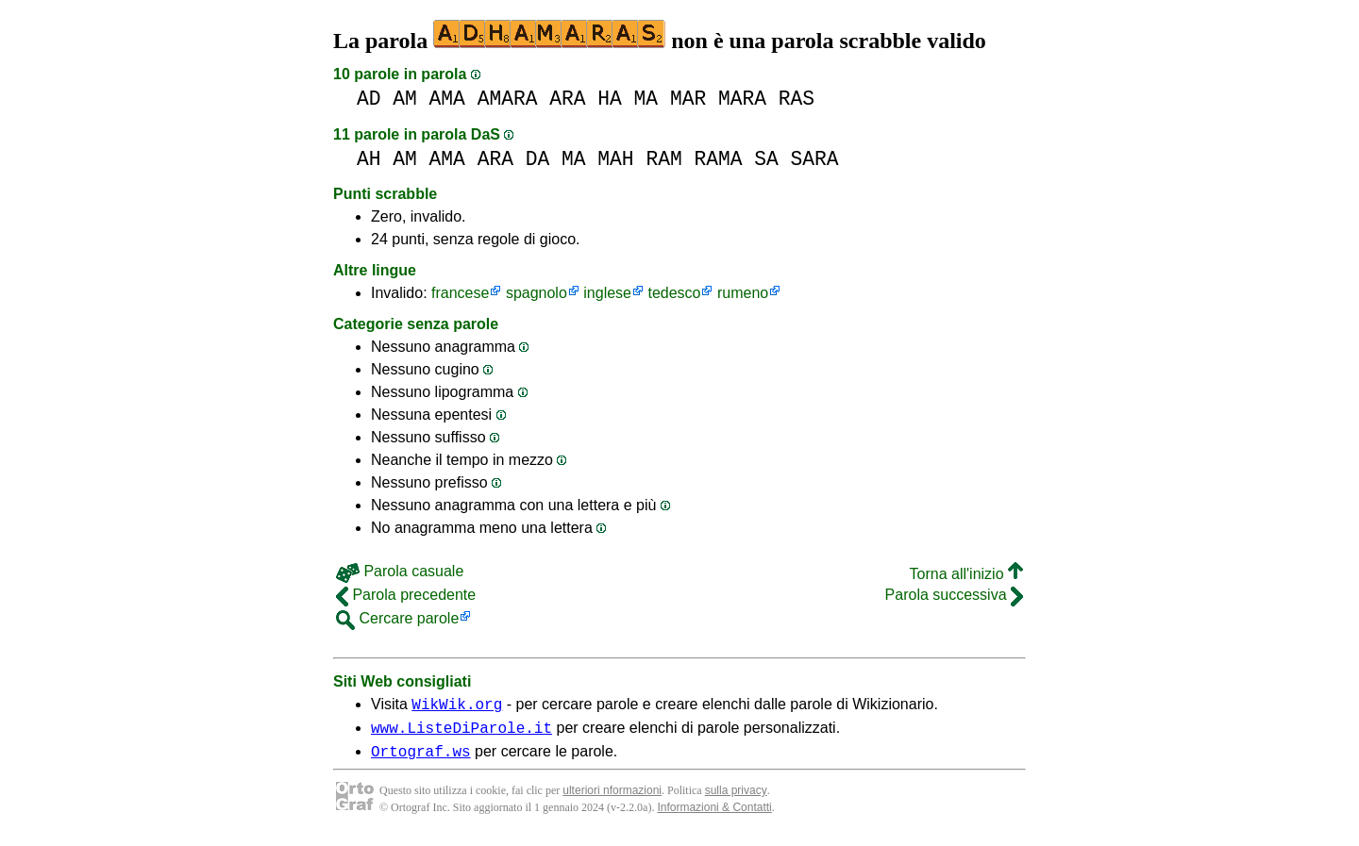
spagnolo (536, 293)
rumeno (742, 293)
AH (369, 159)
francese (460, 293)
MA (646, 98)
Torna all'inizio (966, 574)
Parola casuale (399, 571)
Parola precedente (406, 595)
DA (538, 159)
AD (369, 98)
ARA (567, 98)
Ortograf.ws (421, 759)
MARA (742, 98)
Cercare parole (397, 618)
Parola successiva (954, 595)
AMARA (508, 98)
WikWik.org (456, 706)
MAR (688, 98)
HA (609, 98)
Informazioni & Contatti (714, 815)
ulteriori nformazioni (612, 798)
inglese (607, 293)
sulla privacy (736, 798)
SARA (814, 159)
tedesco (673, 293)
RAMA (718, 159)
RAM (663, 159)
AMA (447, 98)
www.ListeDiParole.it (461, 732)
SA (766, 159)
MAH (615, 159)
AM (405, 98)
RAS (796, 98)
